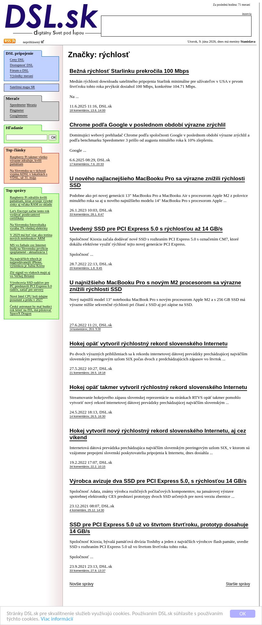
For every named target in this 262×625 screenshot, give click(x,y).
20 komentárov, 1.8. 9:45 (86, 268)
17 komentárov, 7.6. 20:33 (87, 164)
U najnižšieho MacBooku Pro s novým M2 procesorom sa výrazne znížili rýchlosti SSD (155, 285)
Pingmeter (17, 110)
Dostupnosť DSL (21, 65)
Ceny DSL (17, 59)
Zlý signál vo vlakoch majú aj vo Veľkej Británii (30, 274)
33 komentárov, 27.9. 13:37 (87, 570)
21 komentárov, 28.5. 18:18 (87, 372)
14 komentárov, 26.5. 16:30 (87, 416)
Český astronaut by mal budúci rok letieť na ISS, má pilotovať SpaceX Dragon (31, 310)
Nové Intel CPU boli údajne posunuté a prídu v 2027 (29, 298)
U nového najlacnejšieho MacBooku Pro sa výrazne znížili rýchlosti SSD (157, 181)
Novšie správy (81, 584)
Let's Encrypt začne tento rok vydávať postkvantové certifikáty (29, 214)
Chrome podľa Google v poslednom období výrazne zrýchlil (147, 125)
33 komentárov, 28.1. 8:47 (87, 214)
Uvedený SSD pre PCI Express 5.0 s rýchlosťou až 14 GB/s (146, 229)
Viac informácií (57, 619)
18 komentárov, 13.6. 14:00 (87, 110)
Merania (32, 105)
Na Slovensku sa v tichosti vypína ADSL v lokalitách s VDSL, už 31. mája (28, 174)
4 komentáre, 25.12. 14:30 (87, 510)
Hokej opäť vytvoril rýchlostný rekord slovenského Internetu (148, 343)
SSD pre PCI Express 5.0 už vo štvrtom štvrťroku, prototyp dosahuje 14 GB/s (159, 527)
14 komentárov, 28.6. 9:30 (85, 329)
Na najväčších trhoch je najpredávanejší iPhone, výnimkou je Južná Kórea (27, 262)
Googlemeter (19, 115)
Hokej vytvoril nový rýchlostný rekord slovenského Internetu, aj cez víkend (158, 434)
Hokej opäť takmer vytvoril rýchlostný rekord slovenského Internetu (158, 387)
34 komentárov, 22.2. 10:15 (87, 466)
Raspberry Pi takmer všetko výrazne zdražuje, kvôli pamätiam (28, 160)
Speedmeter (18, 105)
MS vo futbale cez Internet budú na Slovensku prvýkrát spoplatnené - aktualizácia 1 (29, 248)
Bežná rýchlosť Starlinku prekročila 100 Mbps (129, 71)
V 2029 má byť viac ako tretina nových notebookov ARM (31, 236)
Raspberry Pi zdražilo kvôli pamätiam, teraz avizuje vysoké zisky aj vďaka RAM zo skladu (31, 201)
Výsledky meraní (21, 76)
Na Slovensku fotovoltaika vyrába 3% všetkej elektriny (29, 226)
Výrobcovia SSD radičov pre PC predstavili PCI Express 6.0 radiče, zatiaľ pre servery (31, 286)
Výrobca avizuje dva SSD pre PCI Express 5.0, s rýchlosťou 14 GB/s (158, 481)
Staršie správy (238, 584)
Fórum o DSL (19, 70)
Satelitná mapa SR (22, 87)
